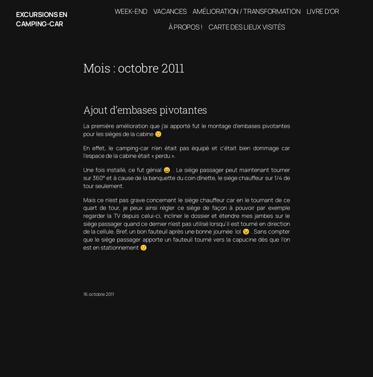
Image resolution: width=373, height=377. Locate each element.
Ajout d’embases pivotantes (145, 110)
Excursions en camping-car (41, 19)
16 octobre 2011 (98, 294)
